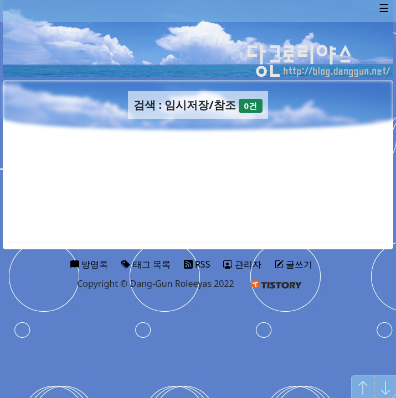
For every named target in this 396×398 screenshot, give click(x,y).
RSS (197, 264)
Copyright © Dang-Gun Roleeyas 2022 (155, 283)
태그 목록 (145, 264)
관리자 (242, 264)
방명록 (89, 264)
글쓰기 (293, 264)
